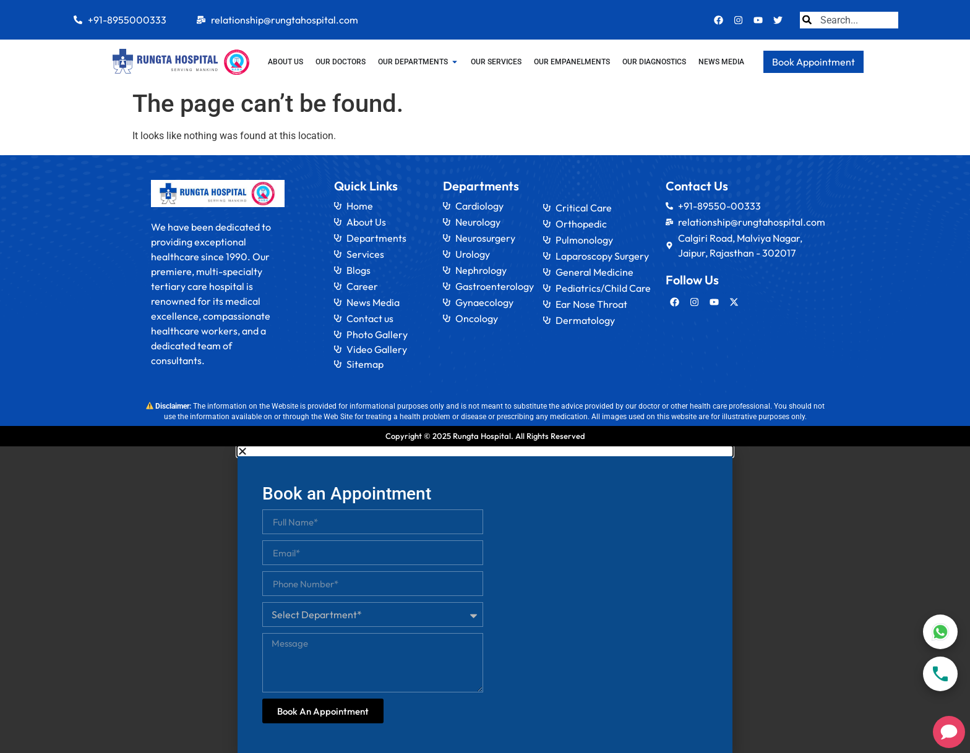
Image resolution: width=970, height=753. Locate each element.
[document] (485, 599)
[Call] (940, 674)
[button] (485, 451)
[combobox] (849, 20)
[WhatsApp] (940, 632)
